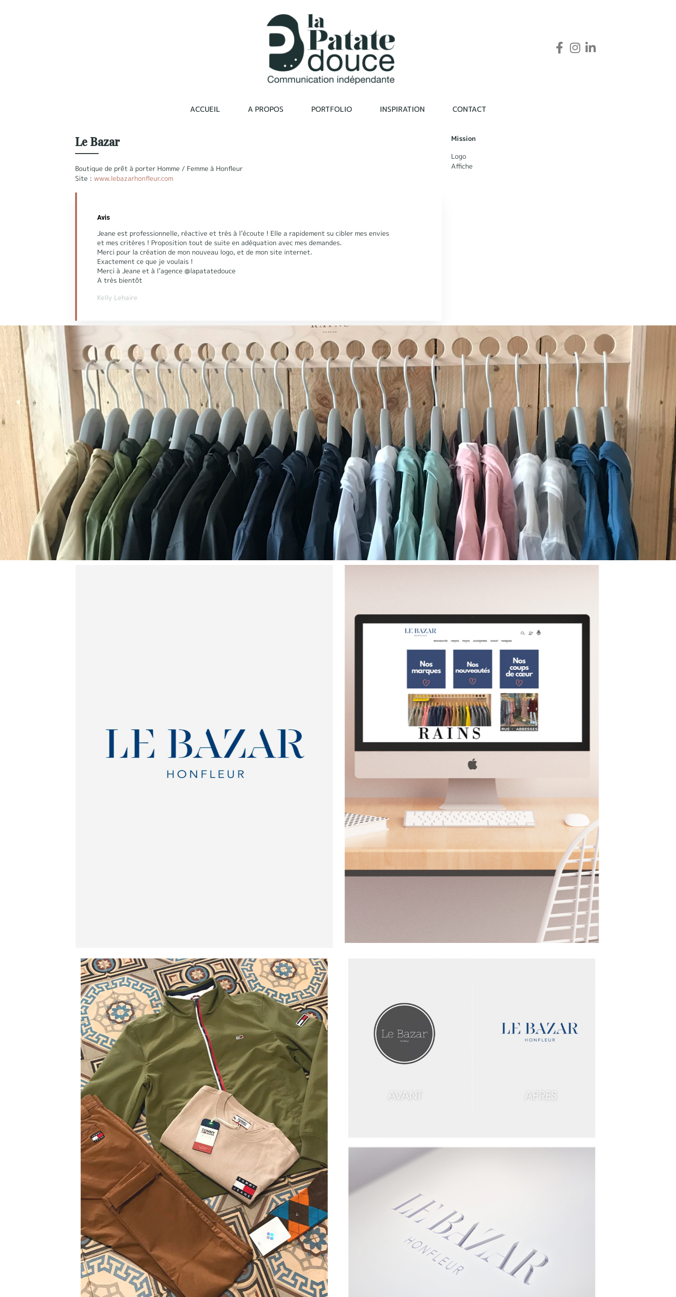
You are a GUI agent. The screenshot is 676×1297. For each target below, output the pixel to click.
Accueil (205, 109)
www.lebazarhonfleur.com (133, 178)
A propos (266, 109)
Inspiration (402, 109)
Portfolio (331, 109)
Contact (469, 109)
